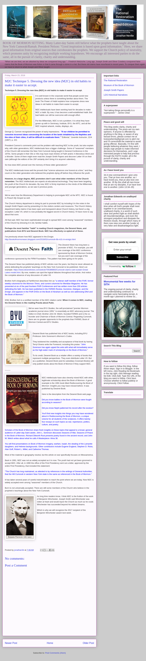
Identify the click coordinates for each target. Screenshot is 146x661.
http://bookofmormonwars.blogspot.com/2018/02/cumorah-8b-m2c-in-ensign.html (40, 239)
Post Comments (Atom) (55, 653)
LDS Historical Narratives (115, 95)
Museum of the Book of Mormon (119, 85)
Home (50, 643)
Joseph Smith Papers (114, 90)
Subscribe (122, 257)
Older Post (88, 643)
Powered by (122, 266)
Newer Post (11, 643)
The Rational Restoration (115, 80)
